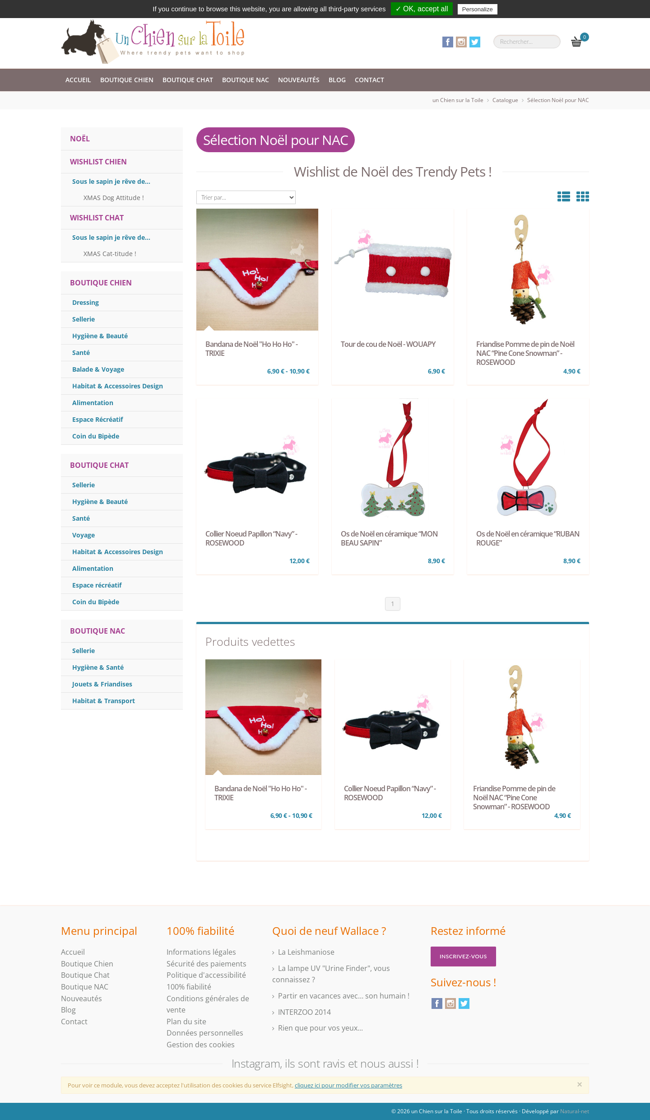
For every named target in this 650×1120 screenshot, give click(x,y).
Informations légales (201, 952)
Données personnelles (205, 1033)
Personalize (477, 9)
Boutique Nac (97, 631)
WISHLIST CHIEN (98, 162)
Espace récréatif (96, 585)
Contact (369, 79)
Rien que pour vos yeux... (320, 1028)
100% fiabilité (189, 987)
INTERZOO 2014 (304, 1012)
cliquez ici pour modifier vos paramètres (348, 1085)
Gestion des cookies (201, 1045)
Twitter (474, 42)
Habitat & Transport (103, 700)
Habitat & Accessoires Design (117, 386)
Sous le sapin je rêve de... (111, 181)
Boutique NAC (245, 79)
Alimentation (92, 402)
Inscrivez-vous (463, 956)
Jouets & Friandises (102, 684)
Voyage (83, 535)
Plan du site (186, 1022)
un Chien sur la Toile (457, 100)
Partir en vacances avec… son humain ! (343, 996)
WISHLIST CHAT (97, 218)
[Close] (579, 1084)
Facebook (447, 42)
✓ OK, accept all (421, 9)
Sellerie (83, 319)
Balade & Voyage (98, 369)
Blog (337, 79)
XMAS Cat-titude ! (110, 253)
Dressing (85, 302)
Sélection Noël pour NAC (558, 100)
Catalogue (505, 100)
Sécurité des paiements (206, 964)
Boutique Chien (126, 79)
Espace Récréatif (97, 419)
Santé (81, 352)
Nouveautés (299, 79)
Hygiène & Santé (98, 667)
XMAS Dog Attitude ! (114, 197)
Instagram (461, 42)
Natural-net (574, 1111)
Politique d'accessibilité (206, 975)
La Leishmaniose (306, 952)
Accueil (78, 79)
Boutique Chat (187, 79)
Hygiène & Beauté (100, 335)
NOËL (80, 139)
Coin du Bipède (95, 436)
